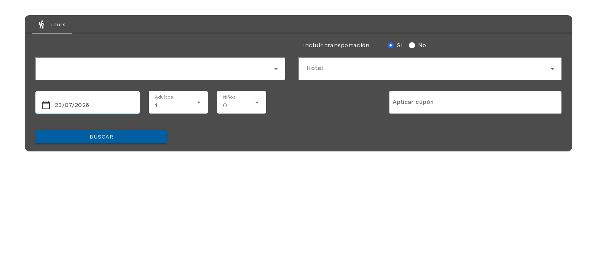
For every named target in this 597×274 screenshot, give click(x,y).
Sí (400, 45)
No (422, 45)
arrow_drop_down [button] (276, 68)
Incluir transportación (336, 45)
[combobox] (160, 68)
